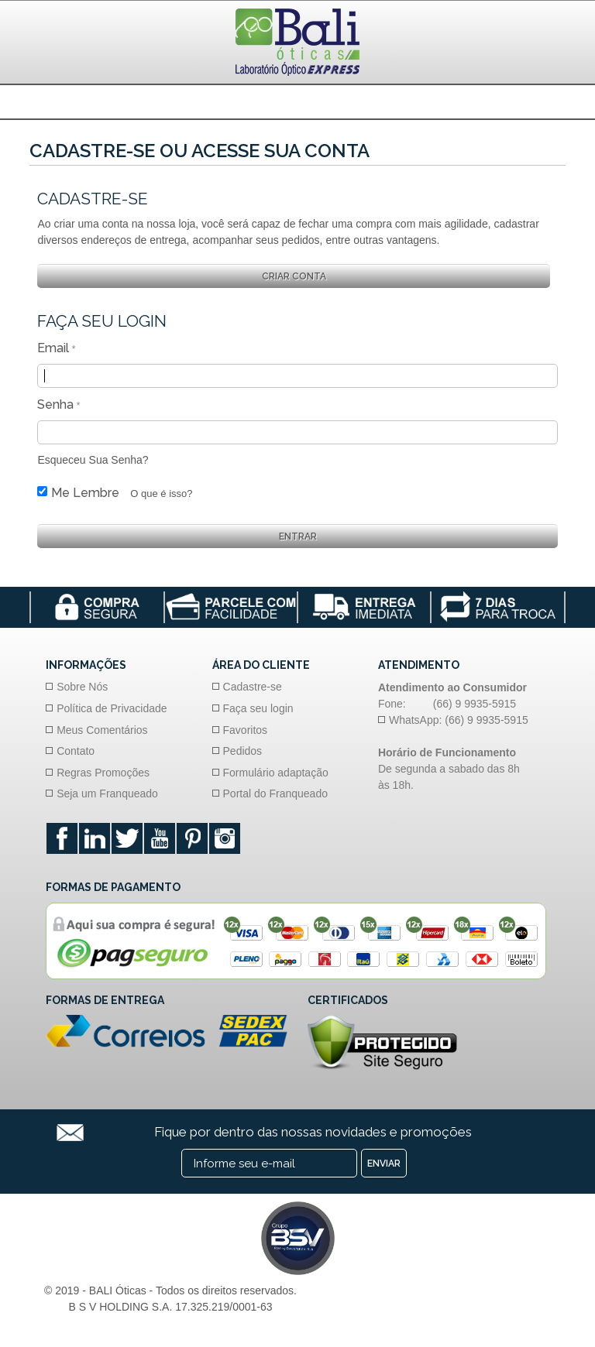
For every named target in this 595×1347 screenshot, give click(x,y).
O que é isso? (161, 493)
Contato (76, 751)
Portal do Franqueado (275, 793)
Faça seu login (258, 708)
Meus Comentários (102, 730)
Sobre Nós (82, 686)
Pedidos (243, 751)
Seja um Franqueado (107, 793)
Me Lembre (85, 492)
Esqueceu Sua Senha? (92, 460)
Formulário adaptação (275, 772)
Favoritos (245, 730)
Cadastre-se (252, 686)
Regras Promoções (103, 772)
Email (53, 348)
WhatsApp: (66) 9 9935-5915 (458, 720)
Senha (55, 404)
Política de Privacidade (112, 708)
